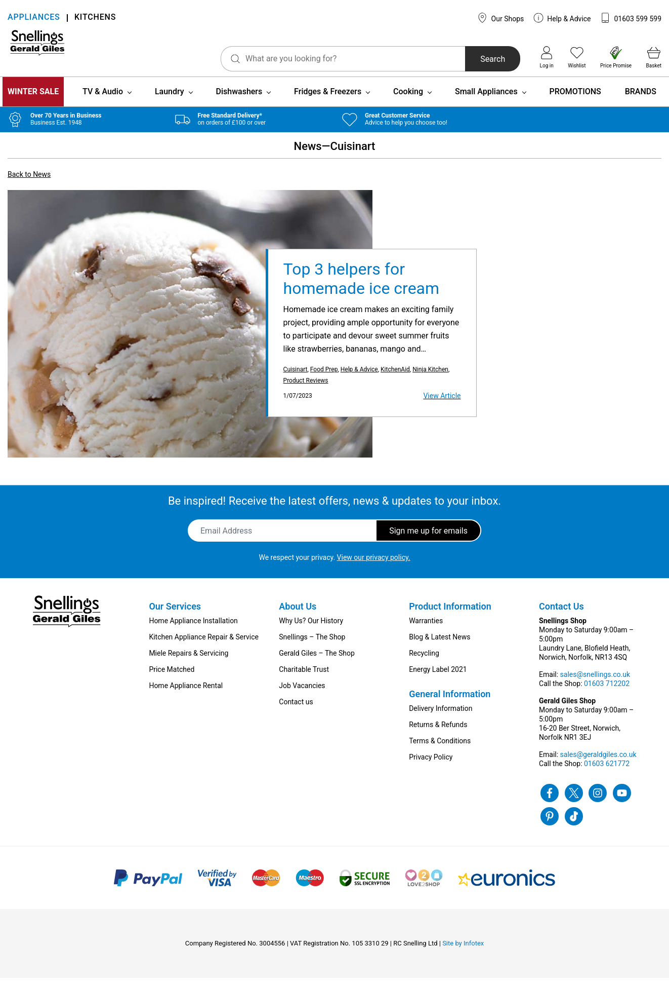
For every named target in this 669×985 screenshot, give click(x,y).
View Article (442, 403)
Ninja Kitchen (430, 376)
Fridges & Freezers (327, 98)
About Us (297, 613)
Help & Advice (562, 18)
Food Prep (324, 376)
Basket (653, 57)
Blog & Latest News (439, 644)
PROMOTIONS (575, 98)
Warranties (426, 628)
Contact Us (561, 613)
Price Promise (616, 57)
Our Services (175, 613)
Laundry (169, 98)
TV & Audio (102, 98)
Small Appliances (486, 98)
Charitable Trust (304, 676)
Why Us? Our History (311, 628)
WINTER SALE (33, 98)
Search (460, 59)
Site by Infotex (463, 950)
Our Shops (500, 18)
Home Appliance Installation (193, 628)
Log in (547, 57)
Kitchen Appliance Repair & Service (204, 644)
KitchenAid (395, 376)
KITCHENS (95, 18)
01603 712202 (607, 691)
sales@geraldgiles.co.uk (598, 761)
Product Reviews (305, 387)
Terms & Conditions (440, 748)
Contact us (296, 709)
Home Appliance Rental (186, 693)
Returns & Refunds (438, 732)
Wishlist (577, 57)
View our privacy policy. (373, 564)
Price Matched (171, 676)
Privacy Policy (430, 764)
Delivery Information (440, 715)
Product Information (450, 613)
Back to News (29, 181)
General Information (449, 701)
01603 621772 (607, 771)
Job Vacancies (302, 693)
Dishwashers (239, 98)
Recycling (424, 660)
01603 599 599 (630, 18)
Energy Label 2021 (438, 676)
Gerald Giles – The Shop (317, 660)
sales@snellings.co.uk (595, 681)
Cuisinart (295, 376)
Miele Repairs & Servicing (188, 660)
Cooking (408, 98)
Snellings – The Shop (312, 644)
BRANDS (640, 98)
